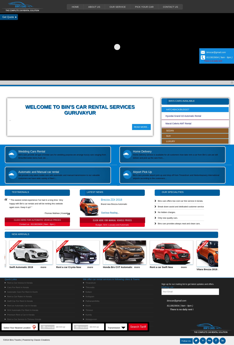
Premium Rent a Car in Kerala (20, 315)
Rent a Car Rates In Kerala (19, 296)
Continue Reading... (110, 212)
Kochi (88, 305)
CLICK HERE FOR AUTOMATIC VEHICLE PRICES (37, 219)
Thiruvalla (90, 287)
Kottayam (90, 296)
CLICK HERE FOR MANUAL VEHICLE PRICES (112, 220)
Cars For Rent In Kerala (18, 287)
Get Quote (8, 17)
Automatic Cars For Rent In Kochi (22, 292)
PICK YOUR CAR (144, 7)
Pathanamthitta (92, 301)
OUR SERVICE (118, 7)
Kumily (89, 315)
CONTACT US (170, 7)
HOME (75, 7)
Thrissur (89, 310)
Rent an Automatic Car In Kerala (21, 305)
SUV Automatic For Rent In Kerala (22, 310)
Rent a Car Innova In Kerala (20, 283)
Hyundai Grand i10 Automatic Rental (183, 116)
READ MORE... (141, 127)
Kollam (89, 292)
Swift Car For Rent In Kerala (20, 301)
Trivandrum (91, 283)
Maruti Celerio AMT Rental (178, 123)
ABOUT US (94, 7)
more (46, 267)
